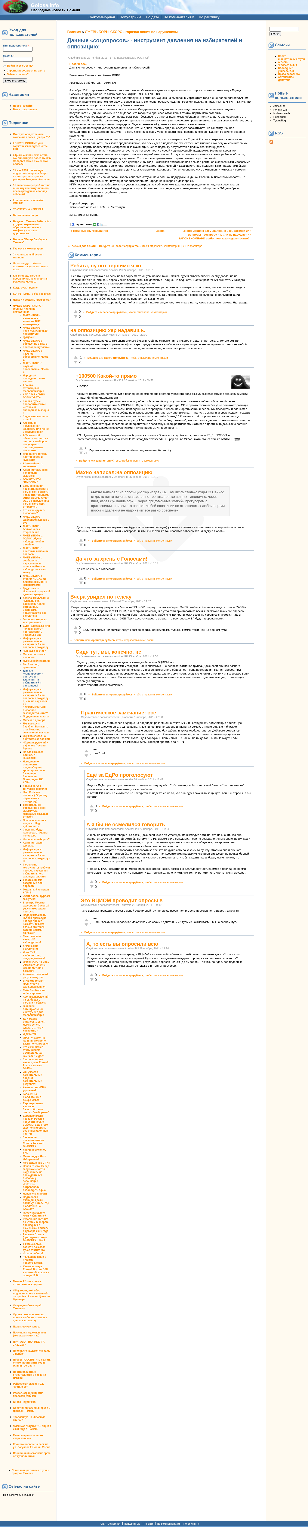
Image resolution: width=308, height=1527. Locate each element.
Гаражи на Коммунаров (28, 248)
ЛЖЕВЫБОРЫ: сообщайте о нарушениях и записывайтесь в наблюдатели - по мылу (34, 565)
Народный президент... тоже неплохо (34, 378)
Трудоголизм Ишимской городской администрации (36, 591)
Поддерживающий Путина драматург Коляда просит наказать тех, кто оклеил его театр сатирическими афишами (34, 924)
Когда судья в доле (25, 287)
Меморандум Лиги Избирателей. (34, 1158)
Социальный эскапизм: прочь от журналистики (32, 1455)
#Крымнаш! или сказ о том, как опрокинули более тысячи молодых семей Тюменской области (32, 160)
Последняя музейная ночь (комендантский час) (30, 1334)
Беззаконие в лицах (25, 215)
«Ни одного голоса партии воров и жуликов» (35, 456)
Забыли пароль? (18, 74)
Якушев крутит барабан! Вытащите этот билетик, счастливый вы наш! (36, 728)
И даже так (29, 1034)
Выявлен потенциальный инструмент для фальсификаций (33, 1011)
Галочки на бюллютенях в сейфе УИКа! (32, 1097)
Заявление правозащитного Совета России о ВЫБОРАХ (33, 1142)
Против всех (78, 64)
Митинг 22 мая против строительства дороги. (27, 1283)
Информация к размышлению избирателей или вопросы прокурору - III (36, 855)
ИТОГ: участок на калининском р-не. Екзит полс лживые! (36, 1040)
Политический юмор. (26, 1326)
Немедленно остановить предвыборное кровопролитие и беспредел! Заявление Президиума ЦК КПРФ (34, 772)
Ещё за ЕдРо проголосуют (119, 775)
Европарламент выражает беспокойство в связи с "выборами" (36, 1108)
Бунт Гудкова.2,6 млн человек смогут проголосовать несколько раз (36, 630)
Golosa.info (45, 5)
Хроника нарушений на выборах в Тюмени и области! (36, 999)
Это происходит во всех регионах (35, 621)
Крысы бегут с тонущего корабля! (35, 787)
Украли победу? (33, 1253)
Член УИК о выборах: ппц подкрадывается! (34, 955)
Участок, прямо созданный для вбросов (33, 883)
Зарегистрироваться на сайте (26, 70)
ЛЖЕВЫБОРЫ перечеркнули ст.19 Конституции (35, 330)
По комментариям (179, 17)
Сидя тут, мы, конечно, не (108, 652)
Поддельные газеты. (36, 716)
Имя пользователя (16, 45)
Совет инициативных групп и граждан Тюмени (31, 1409)
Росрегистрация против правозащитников (28, 1394)
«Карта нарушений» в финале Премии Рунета (35, 745)
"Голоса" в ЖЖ (287, 65)
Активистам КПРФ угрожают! (34, 1089)
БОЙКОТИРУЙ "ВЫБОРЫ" (32, 481)
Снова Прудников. (24, 1401)
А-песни (283, 62)
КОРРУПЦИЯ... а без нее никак (32, 293)
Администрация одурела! (33, 844)
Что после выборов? (36, 839)
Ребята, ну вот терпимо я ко (105, 265)
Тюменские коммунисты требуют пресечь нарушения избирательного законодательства (36, 870)
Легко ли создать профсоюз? (32, 299)
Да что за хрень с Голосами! (112, 559)
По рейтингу (209, 17)
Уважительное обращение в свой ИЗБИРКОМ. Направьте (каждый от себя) (35, 810)
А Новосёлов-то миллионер (33, 465)
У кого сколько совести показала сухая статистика (34, 1247)
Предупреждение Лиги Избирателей (34, 1214)
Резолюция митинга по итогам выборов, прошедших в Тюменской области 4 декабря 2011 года (36, 1225)
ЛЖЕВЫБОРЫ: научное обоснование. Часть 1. (36, 355)
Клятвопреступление (36, 347)
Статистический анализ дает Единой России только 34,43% (36, 1064)
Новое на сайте (23, 105)
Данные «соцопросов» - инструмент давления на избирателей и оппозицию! (33, 678)
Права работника (289, 74)
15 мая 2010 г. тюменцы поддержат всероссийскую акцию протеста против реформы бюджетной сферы (31, 175)
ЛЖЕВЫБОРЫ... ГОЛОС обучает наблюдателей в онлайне (33, 540)
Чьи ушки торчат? (34, 650)
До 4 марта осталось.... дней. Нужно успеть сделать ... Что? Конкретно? (34, 1024)
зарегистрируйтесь (128, 246)
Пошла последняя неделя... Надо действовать (34, 823)
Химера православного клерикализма (28, 1437)
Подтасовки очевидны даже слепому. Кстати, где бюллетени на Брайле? (36, 1203)
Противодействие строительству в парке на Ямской (29, 1374)
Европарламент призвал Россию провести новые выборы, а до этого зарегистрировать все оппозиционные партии (36, 1124)
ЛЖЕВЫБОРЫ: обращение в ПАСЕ (35, 342)
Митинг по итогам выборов (34, 656)
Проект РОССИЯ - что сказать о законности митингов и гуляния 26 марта (32, 1362)
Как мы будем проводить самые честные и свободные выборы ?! (36, 407)
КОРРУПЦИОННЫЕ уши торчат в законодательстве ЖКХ (30, 146)
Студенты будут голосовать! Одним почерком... (35, 832)
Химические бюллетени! (30, 947)
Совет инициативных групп (291, 58)
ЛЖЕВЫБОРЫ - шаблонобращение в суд (36, 519)
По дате (152, 17)
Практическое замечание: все (118, 712)
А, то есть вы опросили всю (122, 944)
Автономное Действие (286, 79)
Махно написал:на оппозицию (114, 472)
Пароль (9, 55)
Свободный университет (286, 70)
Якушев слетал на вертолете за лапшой (36, 737)
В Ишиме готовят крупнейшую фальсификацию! (34, 983)
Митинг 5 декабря (34, 720)
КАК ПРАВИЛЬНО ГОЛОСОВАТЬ (34, 396)
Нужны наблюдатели (36, 660)
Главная (74, 32)
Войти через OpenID (20, 65)
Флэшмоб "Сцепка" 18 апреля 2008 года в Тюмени (32, 1428)
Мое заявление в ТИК (36, 1162)
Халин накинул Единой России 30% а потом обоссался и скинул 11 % (36, 1271)
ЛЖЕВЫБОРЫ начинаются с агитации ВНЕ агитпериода (32, 320)
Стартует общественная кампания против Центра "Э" (31, 136)
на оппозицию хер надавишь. (107, 330)
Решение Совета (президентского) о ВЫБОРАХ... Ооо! (35, 1237)
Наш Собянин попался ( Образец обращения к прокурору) (35, 797)
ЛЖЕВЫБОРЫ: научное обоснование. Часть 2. (36, 368)
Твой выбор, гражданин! (31, 666)
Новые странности (35, 1193)
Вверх (159, 230)
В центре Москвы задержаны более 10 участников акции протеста (36, 907)
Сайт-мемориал (102, 17)
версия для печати (84, 246)
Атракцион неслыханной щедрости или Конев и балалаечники (36, 427)
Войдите (104, 246)
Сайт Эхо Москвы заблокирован (34, 992)
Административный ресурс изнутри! (35, 976)
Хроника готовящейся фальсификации (33, 388)
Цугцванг (28, 337)
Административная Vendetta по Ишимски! (35, 472)
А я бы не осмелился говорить (125, 824)
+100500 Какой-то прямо (106, 376)
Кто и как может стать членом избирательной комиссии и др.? (33, 1052)
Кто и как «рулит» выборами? (34, 512)
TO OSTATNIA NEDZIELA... (29, 209)
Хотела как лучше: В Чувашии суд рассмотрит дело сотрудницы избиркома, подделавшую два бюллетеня (36, 606)
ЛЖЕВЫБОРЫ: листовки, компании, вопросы (36, 551)
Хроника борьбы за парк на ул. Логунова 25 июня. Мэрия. (32, 1446)
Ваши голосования (25, 109)
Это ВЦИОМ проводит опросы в (122, 900)
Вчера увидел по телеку (101, 597)
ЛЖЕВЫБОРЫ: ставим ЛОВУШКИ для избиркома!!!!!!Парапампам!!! (35, 580)
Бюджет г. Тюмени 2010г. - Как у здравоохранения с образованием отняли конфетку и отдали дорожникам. (32, 227)
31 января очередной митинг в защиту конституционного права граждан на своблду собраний (31, 190)
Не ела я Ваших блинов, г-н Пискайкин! (33, 754)
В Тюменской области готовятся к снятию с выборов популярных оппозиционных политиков (36, 443)
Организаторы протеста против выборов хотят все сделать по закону (30, 1317)
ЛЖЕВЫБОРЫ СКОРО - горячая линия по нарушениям (28, 308)
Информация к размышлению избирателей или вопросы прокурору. (36, 643)
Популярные (130, 17)
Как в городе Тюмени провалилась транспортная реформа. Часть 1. (30, 278)
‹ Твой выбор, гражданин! (89, 230)
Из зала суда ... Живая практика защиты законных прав (30, 266)
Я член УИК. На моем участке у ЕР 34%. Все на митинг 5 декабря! (36, 966)
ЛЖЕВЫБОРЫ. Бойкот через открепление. (32, 529)
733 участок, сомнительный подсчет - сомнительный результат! (32, 1078)
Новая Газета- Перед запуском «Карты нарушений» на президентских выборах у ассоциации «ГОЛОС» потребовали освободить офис (36, 1178)
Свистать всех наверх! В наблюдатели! (32, 939)
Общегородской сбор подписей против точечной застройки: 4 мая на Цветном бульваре (31, 1295)
